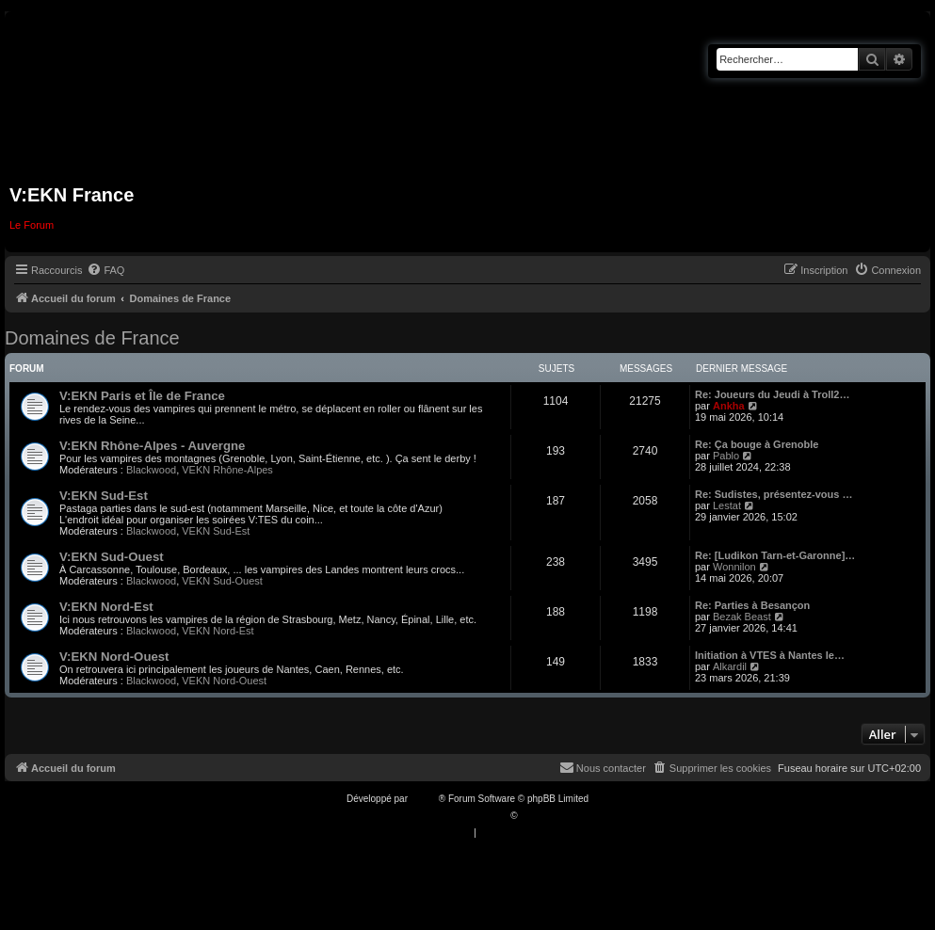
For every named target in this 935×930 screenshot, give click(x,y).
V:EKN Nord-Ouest (114, 656)
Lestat (727, 505)
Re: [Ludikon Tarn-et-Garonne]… (775, 555)
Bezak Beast (742, 616)
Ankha (729, 405)
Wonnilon (734, 566)
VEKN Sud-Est (216, 531)
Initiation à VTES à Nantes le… (770, 655)
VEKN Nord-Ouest (224, 680)
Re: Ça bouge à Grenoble (756, 444)
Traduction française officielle (447, 815)
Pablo (726, 455)
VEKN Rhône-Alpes (227, 469)
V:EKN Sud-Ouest (111, 557)
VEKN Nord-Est (217, 630)
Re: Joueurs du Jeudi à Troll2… (772, 394)
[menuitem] (105, 270)
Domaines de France (92, 338)
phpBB (425, 799)
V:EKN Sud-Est (103, 496)
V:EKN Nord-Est (106, 607)
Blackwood (151, 469)
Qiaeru (534, 815)
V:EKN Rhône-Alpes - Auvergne (152, 446)
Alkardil (730, 666)
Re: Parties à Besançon (752, 605)
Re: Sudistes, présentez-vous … (774, 494)
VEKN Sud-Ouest (222, 580)
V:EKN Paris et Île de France (142, 396)
